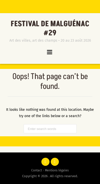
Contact (36, 170)
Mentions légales (57, 170)
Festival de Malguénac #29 (50, 28)
